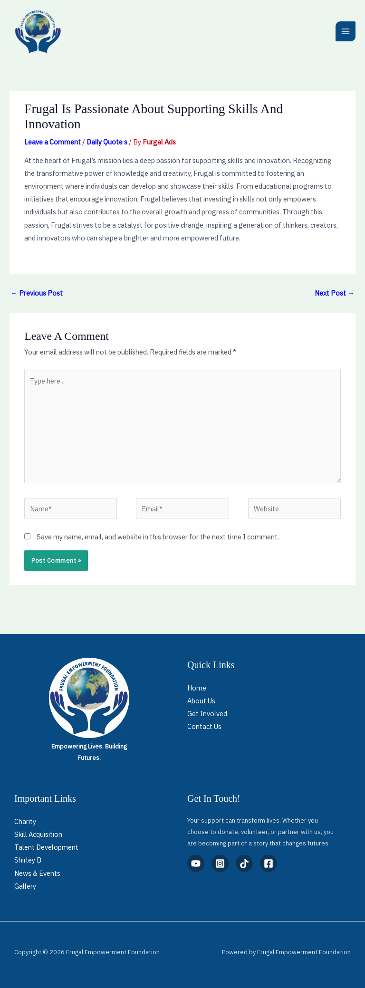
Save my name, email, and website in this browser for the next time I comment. (158, 536)
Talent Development (46, 847)
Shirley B (27, 859)
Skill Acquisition (38, 834)
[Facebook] (268, 863)
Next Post (335, 292)
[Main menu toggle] (345, 31)
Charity (25, 821)
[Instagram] (220, 863)
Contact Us (204, 726)
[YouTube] (195, 863)
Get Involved (207, 713)
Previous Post (36, 292)
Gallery (25, 886)
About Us (201, 700)
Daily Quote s (106, 141)
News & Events (37, 873)
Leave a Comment (52, 141)
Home (196, 687)
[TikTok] (244, 863)
